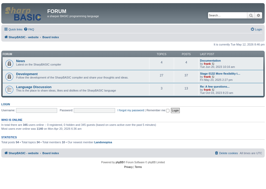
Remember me (158, 110)
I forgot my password (131, 110)
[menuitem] (29, 29)
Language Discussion (33, 87)
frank (207, 63)
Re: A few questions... (214, 86)
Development (27, 74)
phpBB (119, 162)
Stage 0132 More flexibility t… (220, 73)
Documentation (210, 60)
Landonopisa (103, 142)
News (20, 61)
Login (5, 104)
